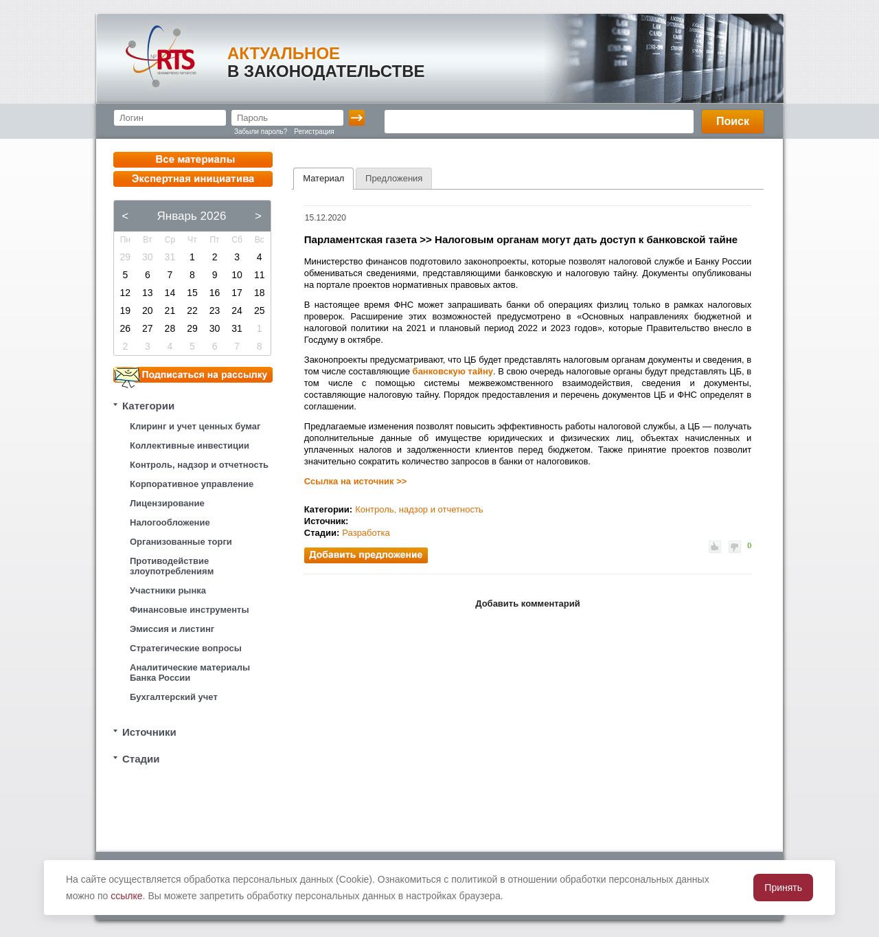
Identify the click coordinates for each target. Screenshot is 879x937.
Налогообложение (170, 522)
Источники (149, 732)
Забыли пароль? (260, 131)
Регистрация (314, 131)
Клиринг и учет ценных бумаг (195, 426)
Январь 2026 (192, 216)
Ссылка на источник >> (355, 481)
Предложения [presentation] (393, 178)
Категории (148, 405)
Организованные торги (181, 542)
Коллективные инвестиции (189, 445)
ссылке (126, 895)
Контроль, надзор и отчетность (199, 465)
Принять (783, 887)
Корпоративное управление (191, 484)
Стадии (141, 759)
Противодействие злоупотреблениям (172, 566)
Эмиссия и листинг (172, 629)
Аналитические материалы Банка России (190, 672)
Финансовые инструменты (189, 610)
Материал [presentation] (323, 178)
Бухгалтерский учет (174, 697)
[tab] (323, 179)
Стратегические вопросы (186, 648)
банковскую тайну (453, 371)
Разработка (365, 533)
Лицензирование (167, 503)
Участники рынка (168, 590)
